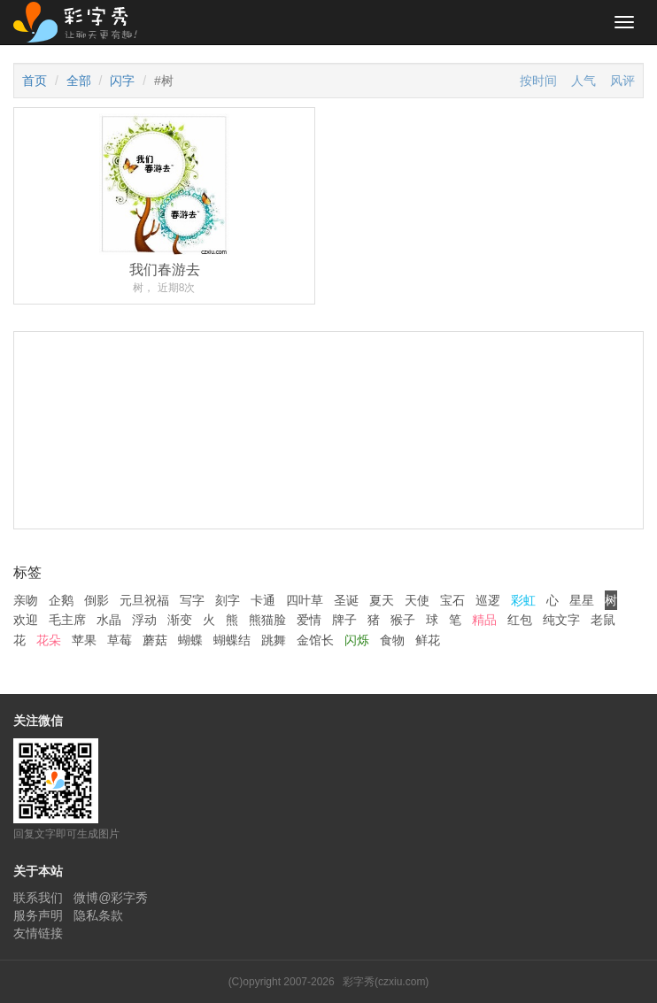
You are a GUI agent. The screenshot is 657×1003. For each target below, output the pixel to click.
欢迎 (25, 620)
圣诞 (346, 600)
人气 (583, 80)
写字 (192, 600)
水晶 (109, 620)
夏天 (381, 600)
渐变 (179, 620)
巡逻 (487, 600)
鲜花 (427, 640)
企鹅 (61, 600)
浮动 (144, 620)
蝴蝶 (190, 640)
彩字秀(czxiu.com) (386, 982)
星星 (581, 600)
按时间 (538, 80)
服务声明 (38, 915)
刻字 (227, 600)
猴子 (402, 620)
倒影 (96, 600)
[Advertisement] (328, 520)
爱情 (309, 620)
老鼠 (603, 620)
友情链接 (38, 933)
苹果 (84, 640)
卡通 (263, 600)
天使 (417, 600)
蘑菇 (155, 640)
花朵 (48, 640)
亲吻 (25, 600)
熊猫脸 (267, 620)
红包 (519, 620)
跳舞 (273, 640)
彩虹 (523, 600)
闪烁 (356, 640)
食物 (392, 640)
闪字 (122, 80)
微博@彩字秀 (110, 898)
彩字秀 (81, 22)
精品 (484, 620)
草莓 (119, 640)
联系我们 (38, 898)
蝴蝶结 (232, 640)
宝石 (452, 600)
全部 (78, 80)
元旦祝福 (144, 600)
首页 (34, 80)
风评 (622, 80)
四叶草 (304, 600)
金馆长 (315, 640)
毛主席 (67, 620)
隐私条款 (98, 915)
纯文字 (561, 620)
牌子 (344, 620)
